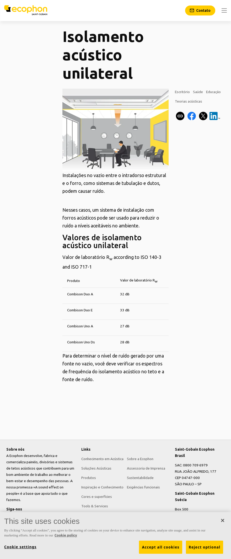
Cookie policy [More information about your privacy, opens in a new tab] (66, 535)
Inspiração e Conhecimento (102, 487)
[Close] (222, 520)
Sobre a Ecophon (140, 459)
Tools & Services (94, 506)
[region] (115, 535)
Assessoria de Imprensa (146, 468)
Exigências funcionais (143, 487)
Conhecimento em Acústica (102, 459)
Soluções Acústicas (96, 468)
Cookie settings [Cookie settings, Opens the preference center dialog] (20, 547)
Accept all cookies (160, 547)
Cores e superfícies (96, 496)
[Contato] (200, 10)
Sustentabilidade (140, 478)
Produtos (88, 478)
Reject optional (205, 547)
